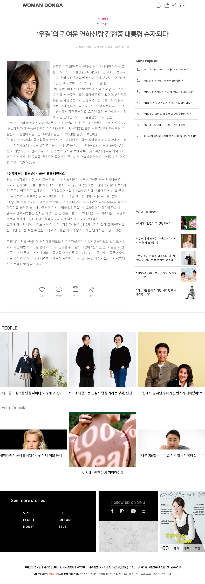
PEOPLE (103, 19)
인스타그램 (122, 511)
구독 (186, 548)
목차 (176, 548)
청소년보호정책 (174, 567)
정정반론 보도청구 (76, 567)
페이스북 (112, 511)
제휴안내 (133, 567)
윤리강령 (48, 567)
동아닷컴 (94, 567)
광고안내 (39, 567)
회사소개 (103, 567)
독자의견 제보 (60, 567)
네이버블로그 (143, 511)
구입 (197, 548)
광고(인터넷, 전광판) (118, 567)
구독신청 (29, 567)
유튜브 (133, 511)
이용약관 (143, 567)
